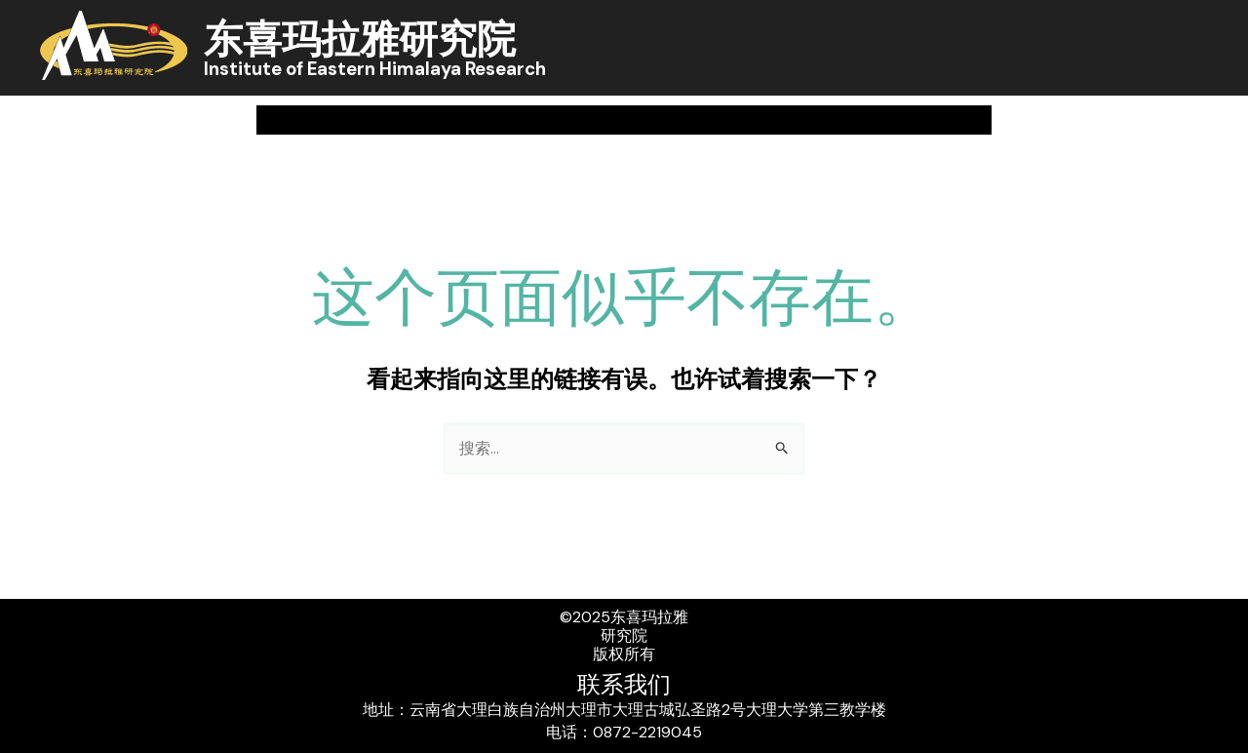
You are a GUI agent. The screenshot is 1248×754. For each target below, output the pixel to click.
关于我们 (329, 120)
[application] (360, 120)
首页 (203, 119)
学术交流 (749, 119)
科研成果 (618, 119)
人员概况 (879, 119)
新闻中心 (478, 120)
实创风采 (1020, 120)
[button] (1200, 120)
